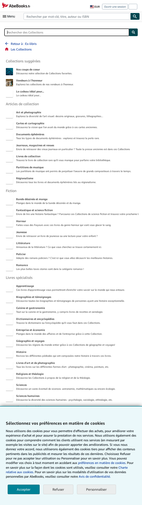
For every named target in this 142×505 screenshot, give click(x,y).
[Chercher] (135, 16)
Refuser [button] (58, 489)
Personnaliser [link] (96, 489)
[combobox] (77, 16)
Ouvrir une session (115, 6)
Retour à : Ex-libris (20, 44)
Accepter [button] (24, 489)
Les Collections (18, 49)
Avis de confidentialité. (95, 476)
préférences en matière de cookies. (102, 463)
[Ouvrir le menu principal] (10, 16)
